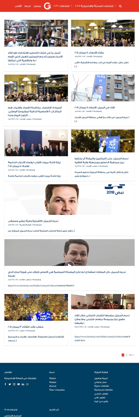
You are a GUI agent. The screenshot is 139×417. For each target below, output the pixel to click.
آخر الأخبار (54, 410)
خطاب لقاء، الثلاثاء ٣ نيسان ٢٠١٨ (25, 327)
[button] (120, 6)
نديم (51, 372)
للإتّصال (8, 372)
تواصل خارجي (101, 394)
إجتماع (52, 386)
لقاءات (22, 64)
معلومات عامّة (57, 390)
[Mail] (27, 384)
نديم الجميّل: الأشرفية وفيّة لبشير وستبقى (33, 221)
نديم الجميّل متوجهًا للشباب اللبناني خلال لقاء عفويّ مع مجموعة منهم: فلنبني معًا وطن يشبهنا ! (102, 319)
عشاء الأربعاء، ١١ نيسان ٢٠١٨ (89, 52)
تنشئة (52, 378)
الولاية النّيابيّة (101, 372)
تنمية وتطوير (101, 378)
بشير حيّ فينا (101, 401)
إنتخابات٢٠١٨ (30, 64)
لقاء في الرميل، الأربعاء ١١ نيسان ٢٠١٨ (95, 107)
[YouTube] (18, 384)
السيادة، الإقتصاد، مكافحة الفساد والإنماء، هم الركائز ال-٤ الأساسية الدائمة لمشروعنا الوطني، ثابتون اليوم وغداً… (35, 111)
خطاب (28, 119)
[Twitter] (10, 384)
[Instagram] (14, 384)
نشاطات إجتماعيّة (103, 390)
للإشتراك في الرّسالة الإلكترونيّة (20, 378)
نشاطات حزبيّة (101, 386)
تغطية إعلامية (25, 225)
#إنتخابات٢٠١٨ (10, 410)
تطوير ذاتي (99, 397)
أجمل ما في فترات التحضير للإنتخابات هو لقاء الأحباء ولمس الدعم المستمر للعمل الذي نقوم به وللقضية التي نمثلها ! (35, 56)
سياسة (52, 382)
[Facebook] (5, 384)
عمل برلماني (100, 382)
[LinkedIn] (23, 384)
